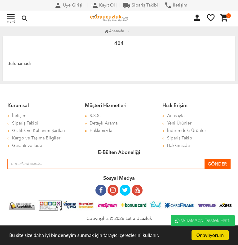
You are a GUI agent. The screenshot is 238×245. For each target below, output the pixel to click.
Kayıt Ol (102, 5)
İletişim (175, 5)
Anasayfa (114, 31)
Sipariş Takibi (140, 5)
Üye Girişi (68, 5)
